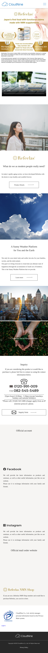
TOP (4, 626)
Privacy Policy (24, 647)
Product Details (19, 185)
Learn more (19, 277)
